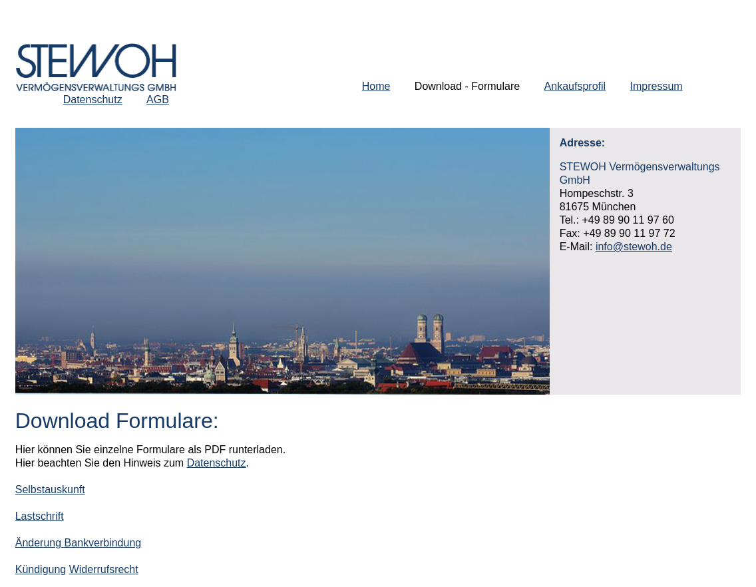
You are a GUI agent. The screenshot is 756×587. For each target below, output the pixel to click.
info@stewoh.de (634, 246)
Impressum (656, 86)
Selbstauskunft (50, 489)
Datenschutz (92, 99)
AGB (157, 99)
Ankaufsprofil (575, 86)
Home (376, 86)
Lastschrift (39, 516)
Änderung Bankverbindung (78, 542)
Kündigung (41, 569)
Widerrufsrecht (103, 569)
